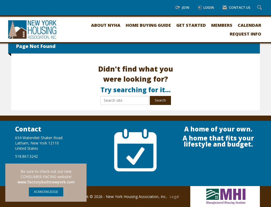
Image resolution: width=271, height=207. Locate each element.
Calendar (249, 25)
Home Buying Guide (148, 25)
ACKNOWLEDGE (46, 192)
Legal (174, 196)
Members (221, 25)
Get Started (191, 25)
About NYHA (105, 25)
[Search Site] (260, 8)
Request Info (245, 34)
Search (160, 100)
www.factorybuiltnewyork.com (46, 181)
